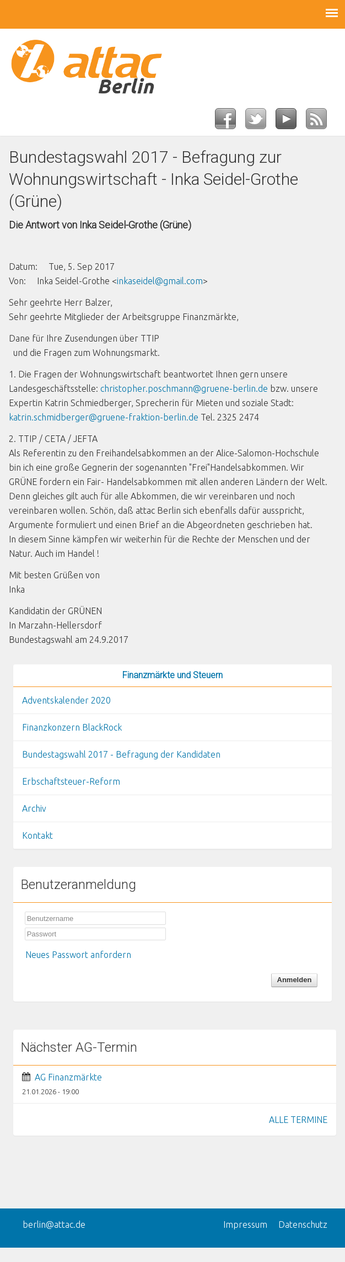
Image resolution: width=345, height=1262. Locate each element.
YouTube (291, 122)
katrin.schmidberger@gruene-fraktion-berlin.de (103, 417)
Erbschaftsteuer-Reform (71, 781)
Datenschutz (302, 1224)
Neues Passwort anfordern (78, 955)
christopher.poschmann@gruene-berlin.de (184, 388)
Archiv (34, 808)
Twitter (260, 122)
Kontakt (37, 835)
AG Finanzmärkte (68, 1077)
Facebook (230, 122)
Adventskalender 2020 (66, 700)
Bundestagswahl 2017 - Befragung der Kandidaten (121, 754)
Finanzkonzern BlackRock (72, 727)
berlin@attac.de (54, 1224)
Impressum (245, 1224)
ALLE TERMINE (298, 1120)
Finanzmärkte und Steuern (172, 675)
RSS (321, 122)
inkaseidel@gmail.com (160, 281)
